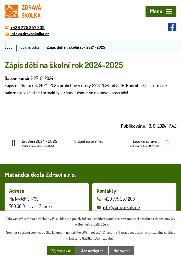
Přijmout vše (61, 251)
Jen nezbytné (92, 251)
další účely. (101, 224)
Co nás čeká (29, 47)
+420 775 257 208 (119, 199)
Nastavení (122, 251)
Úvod (9, 47)
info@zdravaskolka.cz (121, 207)
